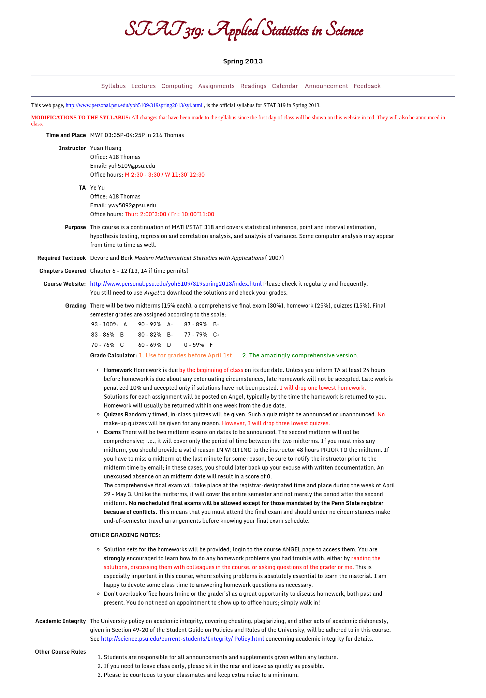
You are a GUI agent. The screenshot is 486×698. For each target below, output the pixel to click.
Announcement (326, 86)
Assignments (216, 86)
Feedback (367, 86)
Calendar (285, 86)
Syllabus (113, 86)
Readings (253, 86)
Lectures (143, 86)
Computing (177, 86)
